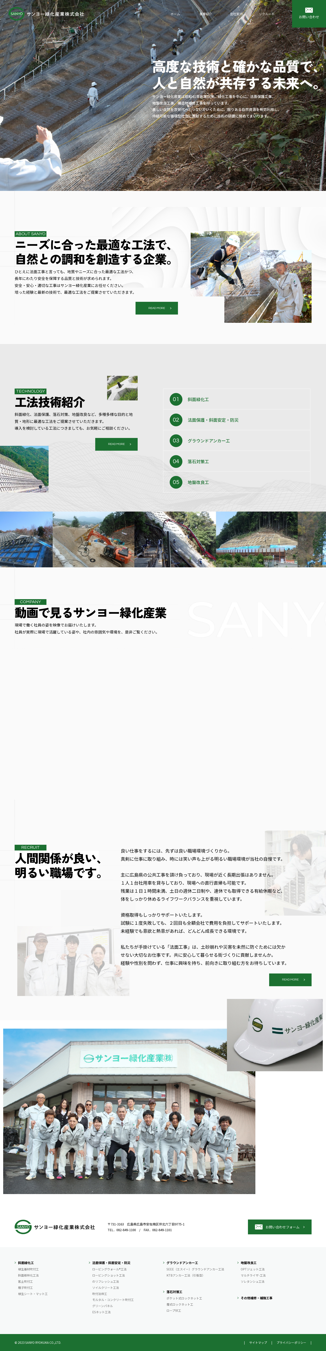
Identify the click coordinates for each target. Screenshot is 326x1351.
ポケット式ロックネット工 (184, 1298)
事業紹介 (205, 14)
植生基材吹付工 (28, 1269)
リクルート (267, 14)
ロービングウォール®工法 (109, 1269)
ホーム (175, 14)
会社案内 (236, 14)
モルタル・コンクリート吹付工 (113, 1300)
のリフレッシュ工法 (105, 1281)
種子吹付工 (25, 1287)
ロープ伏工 (173, 1310)
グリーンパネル (102, 1306)
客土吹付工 (25, 1281)
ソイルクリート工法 (105, 1287)
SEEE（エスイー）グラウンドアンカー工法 (195, 1269)
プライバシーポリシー (291, 1342)
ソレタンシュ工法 (252, 1281)
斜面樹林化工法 (28, 1275)
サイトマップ (258, 1342)
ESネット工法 (101, 1312)
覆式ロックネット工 (179, 1304)
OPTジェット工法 (253, 1269)
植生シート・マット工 (33, 1294)
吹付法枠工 (99, 1294)
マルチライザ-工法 (253, 1275)
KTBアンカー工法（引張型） (185, 1275)
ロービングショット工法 (108, 1275)
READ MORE (156, 308)
